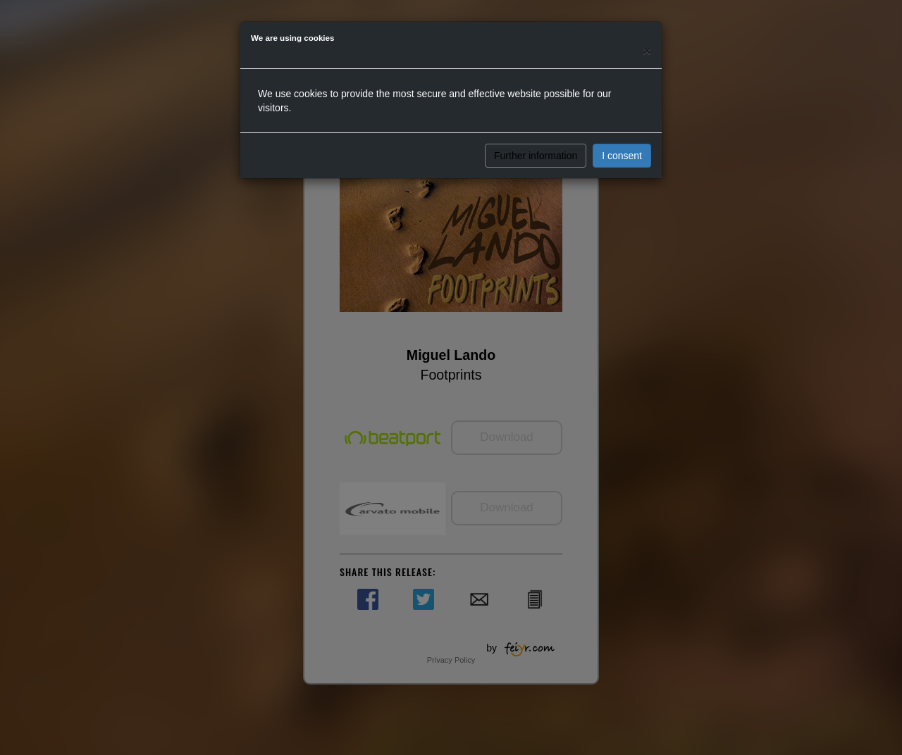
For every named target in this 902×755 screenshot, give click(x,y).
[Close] (647, 50)
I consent (622, 155)
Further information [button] (535, 155)
